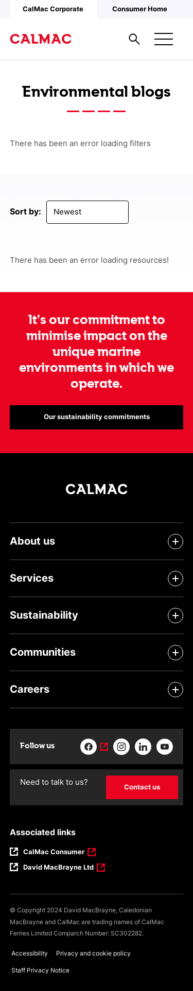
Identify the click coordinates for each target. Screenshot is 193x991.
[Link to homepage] (41, 39)
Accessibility (29, 953)
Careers (29, 689)
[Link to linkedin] (143, 746)
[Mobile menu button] (163, 39)
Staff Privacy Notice (40, 970)
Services (32, 578)
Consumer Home (139, 9)
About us (32, 541)
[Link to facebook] (94, 746)
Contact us (142, 787)
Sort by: (25, 211)
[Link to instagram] (121, 746)
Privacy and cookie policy (93, 953)
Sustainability (44, 615)
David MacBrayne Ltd (58, 868)
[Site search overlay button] (134, 39)
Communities (43, 652)
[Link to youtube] (164, 746)
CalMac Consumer (54, 853)
